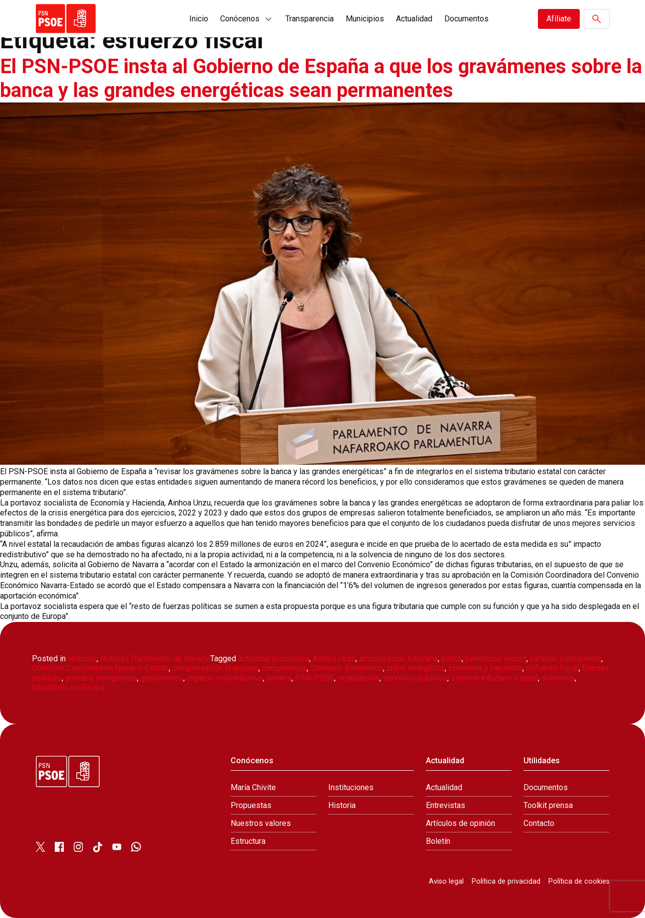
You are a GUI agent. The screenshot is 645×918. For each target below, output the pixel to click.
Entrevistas (445, 805)
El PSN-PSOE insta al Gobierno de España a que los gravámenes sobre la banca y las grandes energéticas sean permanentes (321, 78)
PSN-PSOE (314, 678)
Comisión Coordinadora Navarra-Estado (100, 668)
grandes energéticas (101, 678)
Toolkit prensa (548, 805)
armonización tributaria (398, 658)
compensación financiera (215, 668)
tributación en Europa (68, 687)
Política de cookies (579, 881)
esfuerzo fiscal (552, 668)
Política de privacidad (506, 881)
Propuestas (251, 805)
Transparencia (309, 18)
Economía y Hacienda (485, 668)
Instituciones (351, 787)
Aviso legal (446, 881)
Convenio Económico (346, 668)
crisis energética (416, 668)
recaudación (359, 678)
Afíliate (558, 18)
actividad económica (273, 658)
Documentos (466, 18)
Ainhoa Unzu (334, 658)
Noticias (82, 658)
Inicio (198, 18)
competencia (284, 668)
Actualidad (414, 18)
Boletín (438, 841)
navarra (278, 678)
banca (451, 658)
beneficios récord (495, 658)
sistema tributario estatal (494, 678)
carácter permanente (565, 658)
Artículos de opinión (460, 823)
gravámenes (161, 678)
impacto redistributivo (225, 678)
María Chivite (253, 787)
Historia (342, 805)
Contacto (538, 823)
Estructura (248, 841)
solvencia (558, 678)
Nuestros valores (261, 823)
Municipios (365, 18)
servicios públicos (415, 678)
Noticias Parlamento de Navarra (155, 658)
